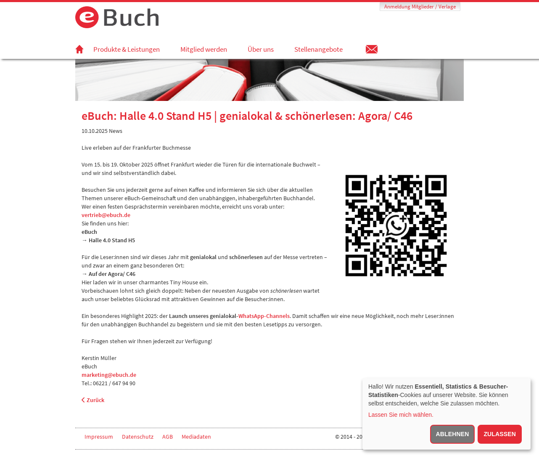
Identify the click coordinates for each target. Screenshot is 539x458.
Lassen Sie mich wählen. (400, 414)
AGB (167, 436)
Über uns (261, 49)
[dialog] (446, 414)
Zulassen (500, 434)
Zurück (93, 400)
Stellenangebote (318, 49)
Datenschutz (137, 436)
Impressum (99, 436)
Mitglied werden (203, 49)
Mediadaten (196, 436)
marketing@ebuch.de (109, 375)
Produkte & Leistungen (126, 49)
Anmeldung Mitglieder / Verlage (420, 6)
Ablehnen (452, 434)
